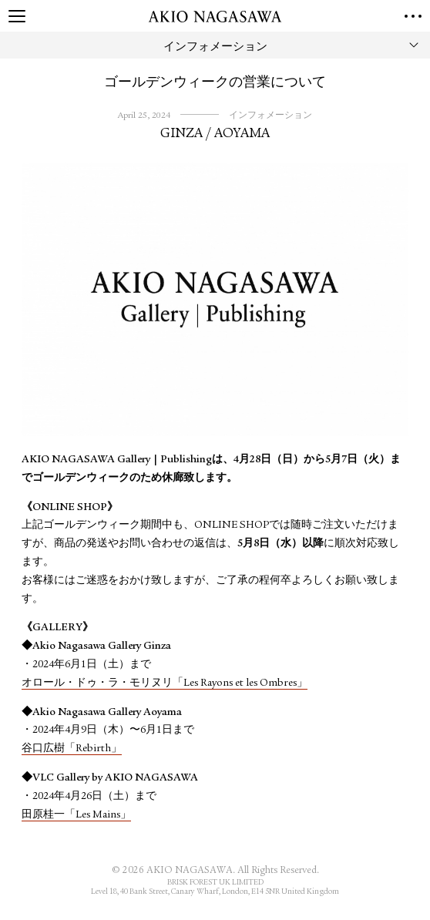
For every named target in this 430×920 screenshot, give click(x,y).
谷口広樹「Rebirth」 (72, 749)
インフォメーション (270, 115)
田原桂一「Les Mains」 (76, 815)
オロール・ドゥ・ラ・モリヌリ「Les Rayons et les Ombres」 (164, 683)
